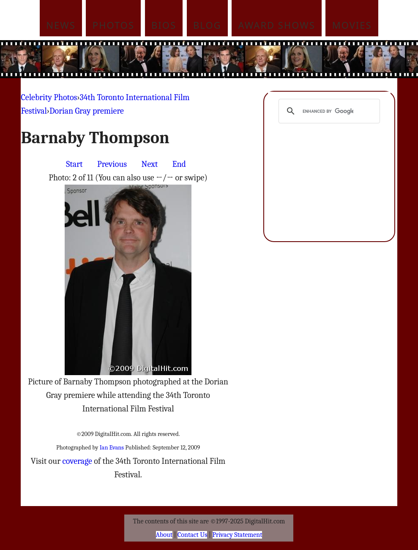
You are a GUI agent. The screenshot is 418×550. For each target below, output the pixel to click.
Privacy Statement (237, 535)
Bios (163, 25)
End (179, 164)
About (164, 535)
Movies (352, 25)
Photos (113, 25)
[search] (328, 111)
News (61, 25)
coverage (77, 461)
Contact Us (192, 535)
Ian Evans (112, 447)
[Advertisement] (225, 59)
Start (74, 164)
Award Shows (276, 25)
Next (150, 164)
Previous (112, 164)
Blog (207, 25)
